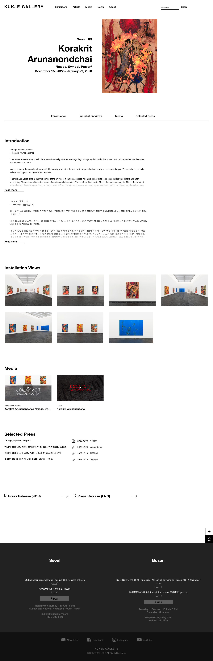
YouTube (147, 640)
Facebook (98, 640)
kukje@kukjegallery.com (54, 613)
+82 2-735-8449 (55, 616)
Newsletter (73, 640)
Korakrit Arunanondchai (60, 52)
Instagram (122, 640)
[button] (28, 290)
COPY (55, 583)
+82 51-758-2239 (158, 620)
